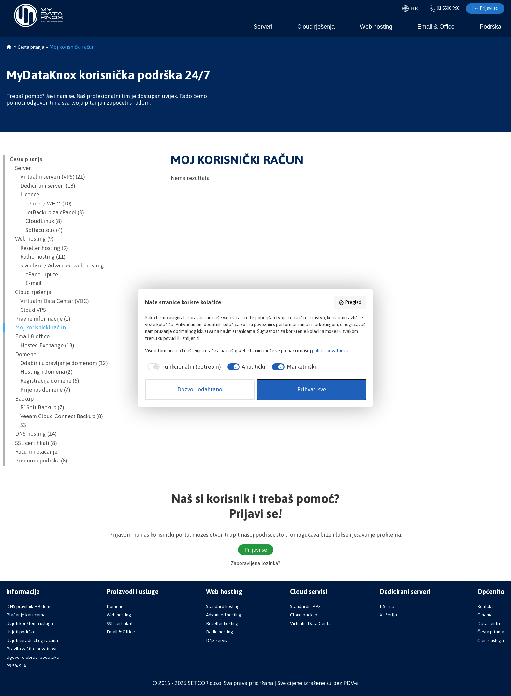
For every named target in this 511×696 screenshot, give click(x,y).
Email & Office (436, 26)
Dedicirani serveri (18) (42, 185)
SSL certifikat (120, 623)
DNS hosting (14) (33, 434)
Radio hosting (219, 631)
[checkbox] (183, 367)
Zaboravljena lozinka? (255, 563)
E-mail (26, 283)
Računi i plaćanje (33, 451)
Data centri (488, 623)
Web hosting (376, 26)
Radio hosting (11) (37, 256)
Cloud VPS (28, 310)
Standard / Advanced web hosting (57, 265)
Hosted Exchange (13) (42, 345)
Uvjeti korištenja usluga (30, 623)
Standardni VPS (305, 606)
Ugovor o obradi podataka (33, 657)
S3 (18, 425)
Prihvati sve (311, 389)
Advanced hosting (223, 614)
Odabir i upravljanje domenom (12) (59, 363)
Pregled (350, 303)
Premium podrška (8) (38, 460)
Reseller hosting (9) (39, 248)
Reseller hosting (222, 623)
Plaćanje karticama (26, 614)
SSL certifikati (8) (33, 443)
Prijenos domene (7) (40, 389)
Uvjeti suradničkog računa (32, 640)
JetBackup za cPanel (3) (47, 212)
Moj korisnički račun (38, 327)
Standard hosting (223, 606)
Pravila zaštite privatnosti (32, 648)
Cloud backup (303, 614)
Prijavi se (485, 8)
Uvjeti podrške (21, 631)
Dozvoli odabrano (199, 389)
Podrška (490, 26)
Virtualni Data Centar (311, 623)
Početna (9, 48)
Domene (23, 354)
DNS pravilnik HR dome (30, 606)
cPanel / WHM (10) (40, 203)
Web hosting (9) (31, 238)
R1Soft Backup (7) (37, 407)
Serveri (263, 26)
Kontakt (485, 606)
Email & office (30, 336)
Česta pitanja (26, 159)
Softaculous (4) (36, 230)
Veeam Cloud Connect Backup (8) (56, 416)
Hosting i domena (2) (41, 372)
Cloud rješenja (316, 26)
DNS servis (216, 640)
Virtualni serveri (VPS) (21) (47, 177)
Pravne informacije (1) (40, 318)
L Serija (387, 606)
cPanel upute (34, 274)
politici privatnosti (330, 350)
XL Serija (388, 614)
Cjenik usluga (490, 640)
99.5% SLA (16, 665)
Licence (24, 194)
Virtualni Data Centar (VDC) (49, 301)
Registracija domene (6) (44, 380)
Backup (22, 398)
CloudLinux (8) (36, 221)
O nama (485, 614)
